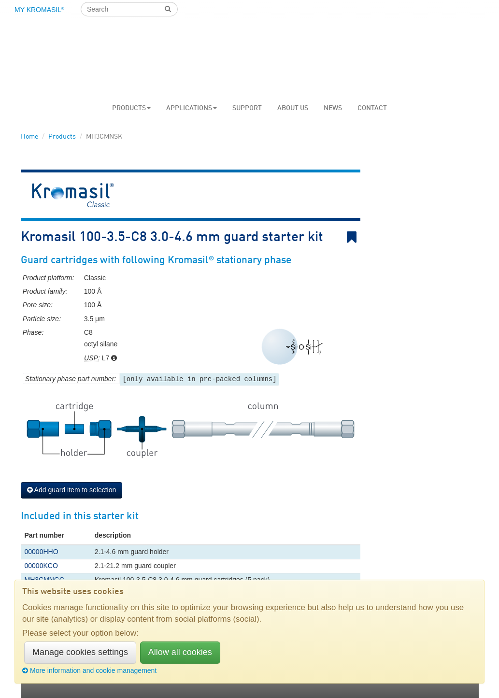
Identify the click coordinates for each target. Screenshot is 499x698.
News (333, 108)
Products (131, 108)
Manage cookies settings (80, 652)
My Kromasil (39, 10)
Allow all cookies (180, 652)
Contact (372, 108)
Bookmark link (353, 237)
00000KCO (41, 566)
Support (247, 108)
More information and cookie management (89, 670)
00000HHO (41, 552)
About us (292, 108)
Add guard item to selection (71, 490)
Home (29, 136)
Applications (191, 108)
